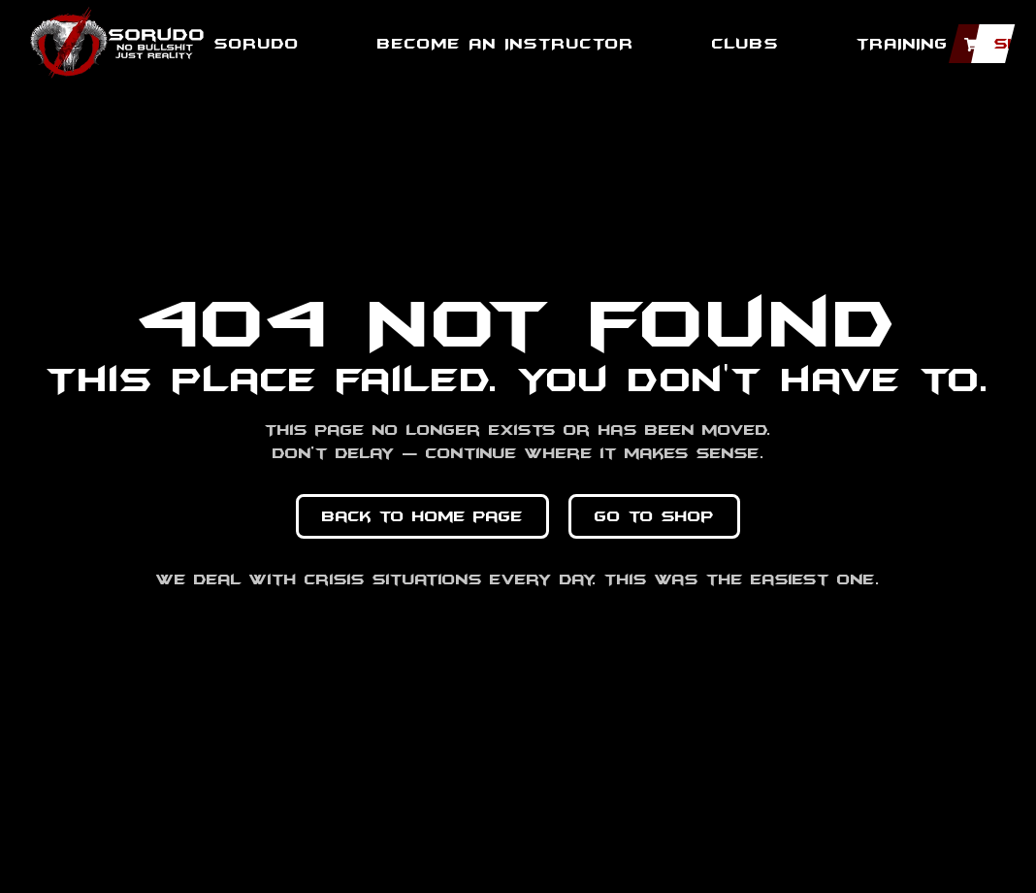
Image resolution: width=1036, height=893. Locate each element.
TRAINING (903, 43)
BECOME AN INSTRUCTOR (505, 43)
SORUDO (257, 43)
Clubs (745, 43)
